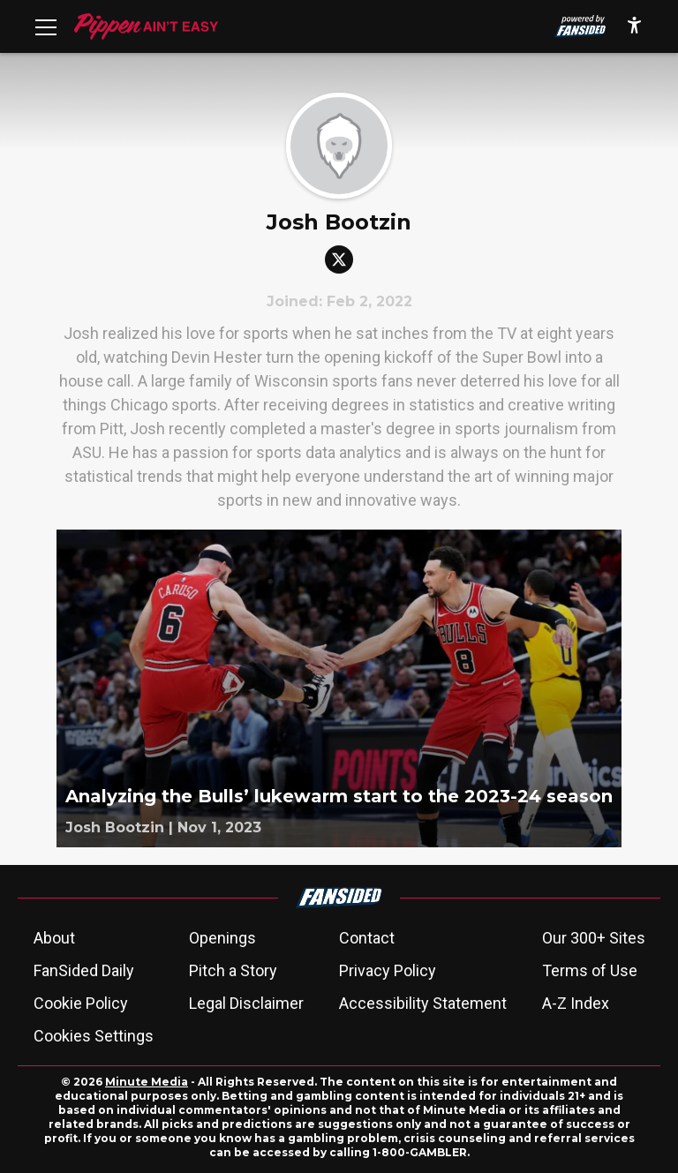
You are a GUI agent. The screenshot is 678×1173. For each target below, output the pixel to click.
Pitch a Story (233, 970)
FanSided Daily (84, 970)
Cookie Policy (81, 1003)
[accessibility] (634, 26)
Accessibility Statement (423, 1003)
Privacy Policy (387, 970)
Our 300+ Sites (593, 938)
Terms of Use (589, 970)
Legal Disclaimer (246, 1003)
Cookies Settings (94, 1035)
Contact (367, 938)
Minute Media (146, 1081)
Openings (222, 938)
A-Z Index (575, 1003)
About (54, 938)
